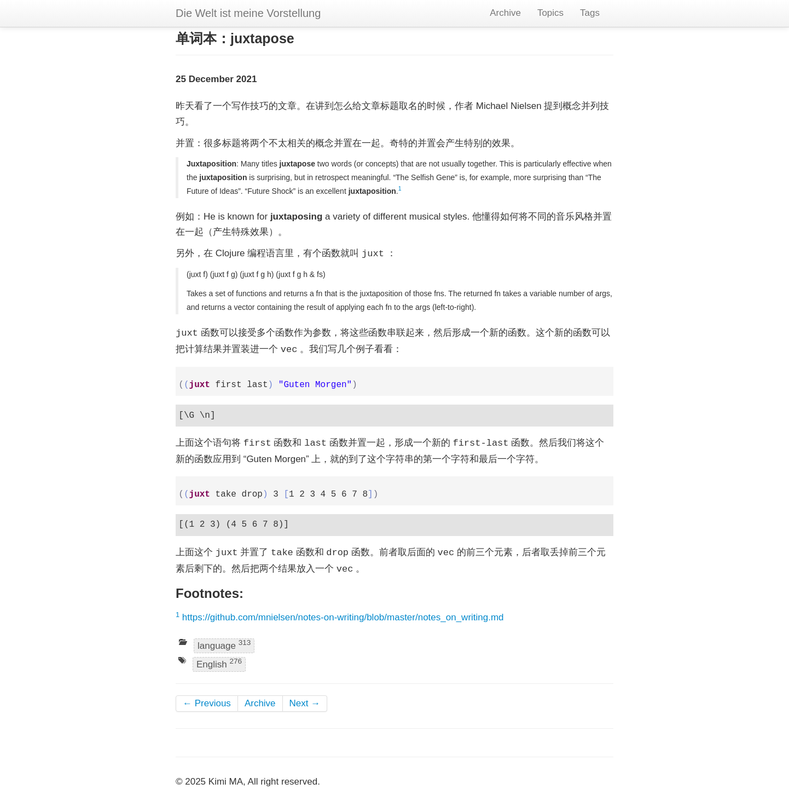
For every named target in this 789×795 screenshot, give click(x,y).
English (219, 663)
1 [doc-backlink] (400, 188)
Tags (590, 13)
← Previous (207, 703)
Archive (505, 13)
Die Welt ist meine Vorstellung (248, 13)
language (224, 644)
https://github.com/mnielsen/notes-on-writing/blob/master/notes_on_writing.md (343, 617)
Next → (305, 703)
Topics (550, 13)
